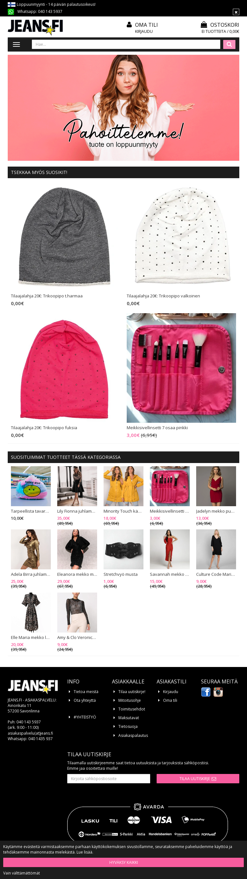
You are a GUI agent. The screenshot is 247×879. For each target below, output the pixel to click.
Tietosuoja (128, 726)
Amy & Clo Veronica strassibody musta (77, 637)
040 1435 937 (40, 738)
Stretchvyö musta (121, 574)
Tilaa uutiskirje (194, 778)
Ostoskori (220, 24)
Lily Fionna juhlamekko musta (77, 511)
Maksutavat (128, 717)
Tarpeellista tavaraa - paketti (31, 511)
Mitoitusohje (129, 700)
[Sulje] (236, 12)
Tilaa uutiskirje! (131, 691)
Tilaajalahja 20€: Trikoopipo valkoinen (163, 296)
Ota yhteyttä (85, 700)
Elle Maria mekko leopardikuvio (31, 637)
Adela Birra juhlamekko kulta (31, 574)
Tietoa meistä (86, 691)
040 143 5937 (50, 11)
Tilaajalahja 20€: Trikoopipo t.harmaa (47, 296)
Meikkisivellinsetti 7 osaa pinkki (157, 427)
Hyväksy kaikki (123, 862)
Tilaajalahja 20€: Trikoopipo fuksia (44, 427)
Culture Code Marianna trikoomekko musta (216, 574)
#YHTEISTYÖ (85, 717)
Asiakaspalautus (133, 735)
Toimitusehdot (131, 709)
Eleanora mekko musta (77, 574)
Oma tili (146, 24)
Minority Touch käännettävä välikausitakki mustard (123, 511)
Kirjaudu (144, 31)
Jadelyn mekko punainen (216, 511)
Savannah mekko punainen (170, 574)
